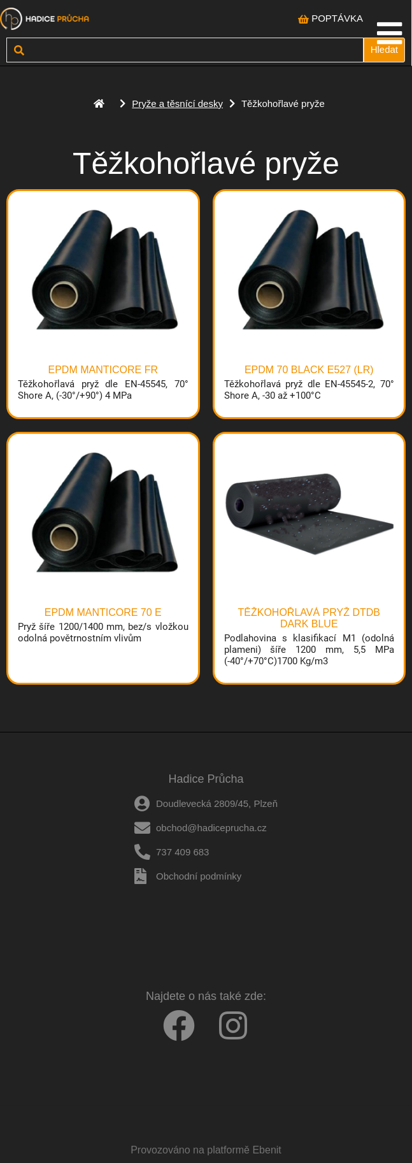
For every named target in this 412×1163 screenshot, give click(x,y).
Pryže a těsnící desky (177, 103)
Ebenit (266, 1150)
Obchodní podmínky (198, 876)
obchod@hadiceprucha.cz (211, 827)
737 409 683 (182, 851)
